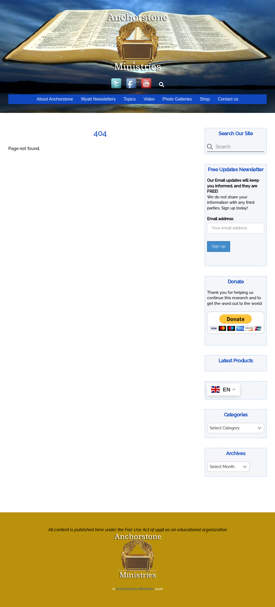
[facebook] (131, 83)
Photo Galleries (177, 99)
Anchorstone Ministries (135, 588)
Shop (205, 99)
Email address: (220, 218)
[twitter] (116, 83)
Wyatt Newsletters (98, 99)
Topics (130, 99)
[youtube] (146, 83)
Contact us (228, 99)
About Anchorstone (55, 99)
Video (149, 99)
